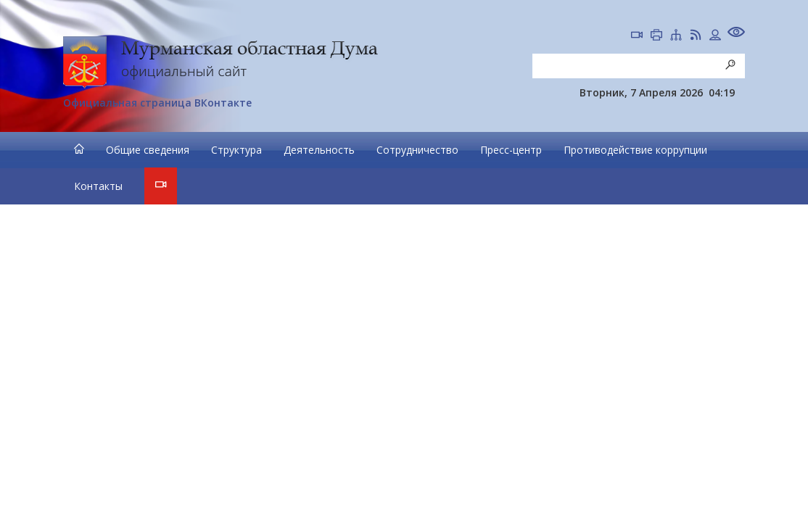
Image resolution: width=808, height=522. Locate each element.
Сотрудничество (417, 150)
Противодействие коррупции (635, 150)
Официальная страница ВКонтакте (157, 102)
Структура (236, 150)
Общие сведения (147, 150)
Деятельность (319, 150)
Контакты (98, 186)
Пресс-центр (511, 150)
